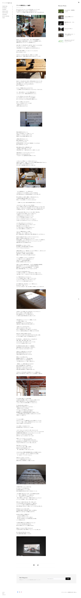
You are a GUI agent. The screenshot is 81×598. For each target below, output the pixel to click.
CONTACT (4, 594)
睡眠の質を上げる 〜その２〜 (69, 23)
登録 (68, 578)
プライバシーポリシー (64, 592)
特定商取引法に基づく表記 (71, 592)
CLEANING (4, 14)
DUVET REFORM (5, 16)
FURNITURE (4, 6)
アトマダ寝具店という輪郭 (23, 5)
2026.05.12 (66, 12)
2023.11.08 (66, 36)
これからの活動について (69, 16)
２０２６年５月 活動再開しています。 (70, 11)
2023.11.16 (66, 29)
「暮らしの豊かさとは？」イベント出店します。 (70, 35)
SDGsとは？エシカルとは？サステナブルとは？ (70, 40)
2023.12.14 (66, 24)
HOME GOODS (5, 11)
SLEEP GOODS (5, 12)
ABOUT (3, 592)
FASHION (4, 9)
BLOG (3, 593)
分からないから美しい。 (69, 28)
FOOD (3, 17)
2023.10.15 (66, 42)
